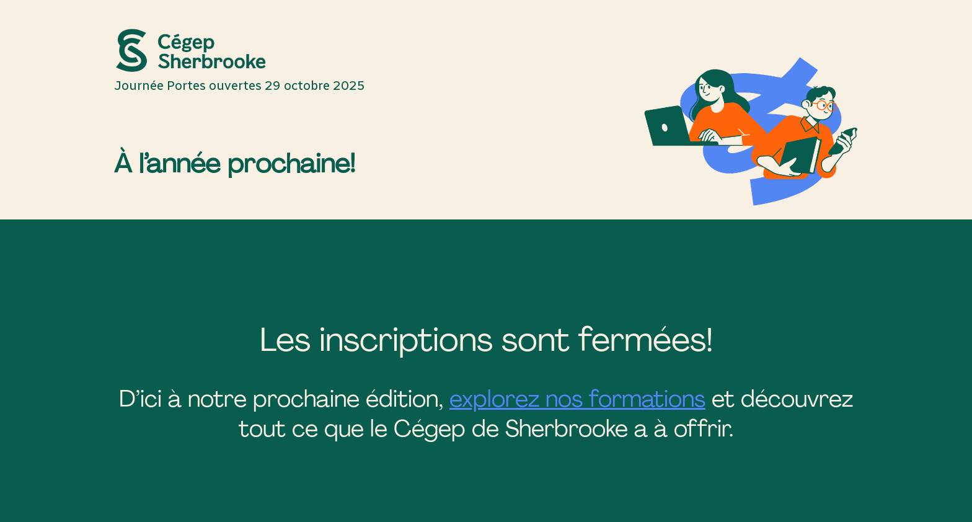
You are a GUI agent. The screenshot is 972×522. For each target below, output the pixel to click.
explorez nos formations (577, 399)
